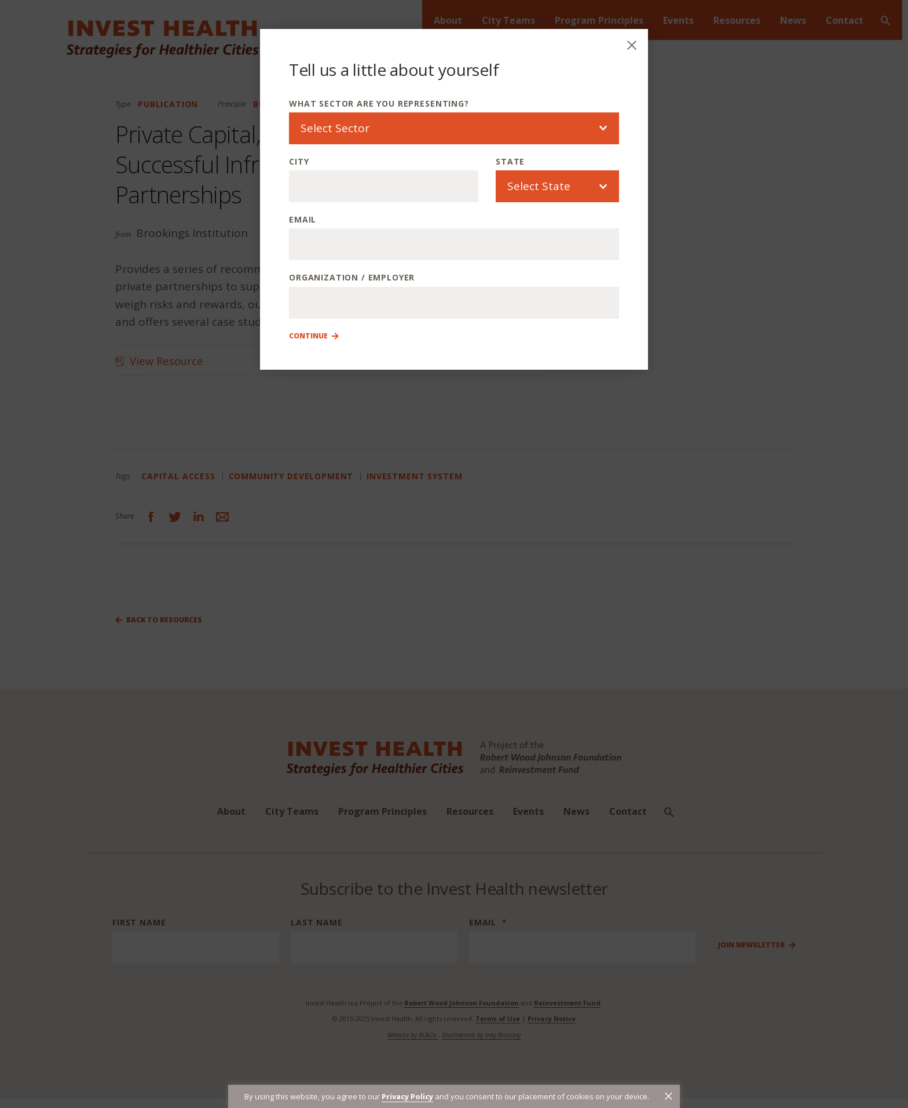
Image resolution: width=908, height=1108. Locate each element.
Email (302, 219)
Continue (308, 336)
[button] (668, 1096)
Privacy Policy (407, 1096)
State (510, 161)
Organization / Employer (352, 277)
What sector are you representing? (379, 103)
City (299, 161)
